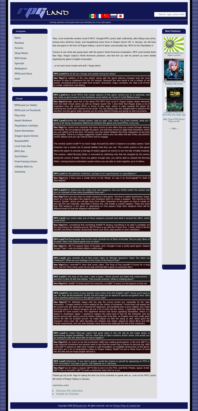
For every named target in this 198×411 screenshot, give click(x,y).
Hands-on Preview (67, 393)
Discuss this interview (69, 390)
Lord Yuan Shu (23, 146)
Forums (19, 48)
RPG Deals (21, 58)
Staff (17, 78)
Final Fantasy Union (26, 161)
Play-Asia (20, 115)
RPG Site (20, 151)
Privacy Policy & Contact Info (126, 405)
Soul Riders (21, 156)
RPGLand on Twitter (26, 105)
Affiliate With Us (24, 166)
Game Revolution (24, 130)
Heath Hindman (23, 120)
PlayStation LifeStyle (26, 125)
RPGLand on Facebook (28, 110)
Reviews (19, 43)
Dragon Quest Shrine (26, 136)
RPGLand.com (80, 405)
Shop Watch (21, 53)
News (18, 37)
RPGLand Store (23, 73)
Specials (19, 63)
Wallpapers (21, 68)
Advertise (20, 171)
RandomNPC (22, 141)
